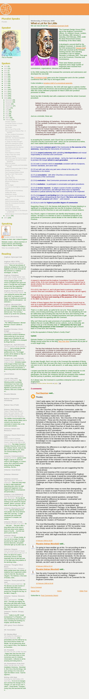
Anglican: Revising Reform (13, 291)
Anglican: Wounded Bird (12, 304)
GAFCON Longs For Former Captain (16, 158)
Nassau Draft (81, 48)
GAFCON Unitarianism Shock (14, 143)
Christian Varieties (10, 121)
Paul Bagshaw (42, 393)
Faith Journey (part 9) (11, 380)
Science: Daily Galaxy (11, 409)
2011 (6, 92)
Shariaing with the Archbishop (14, 190)
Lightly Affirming (10, 177)
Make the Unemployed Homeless (15, 203)
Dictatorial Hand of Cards (12, 170)
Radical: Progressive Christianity (11, 399)
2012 (6, 89)
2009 (6, 96)
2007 (6, 218)
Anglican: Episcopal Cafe (13, 257)
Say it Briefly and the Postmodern (15, 179)
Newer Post (35, 591)
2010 (6, 94)
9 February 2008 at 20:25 (44, 540)
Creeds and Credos (11, 125)
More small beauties (10, 599)
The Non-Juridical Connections (14, 134)
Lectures (7, 151)
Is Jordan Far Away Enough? (13, 141)
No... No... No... (9, 176)
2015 (6, 83)
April (7, 116)
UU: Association (10, 630)
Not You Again (9, 185)
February (9, 120)
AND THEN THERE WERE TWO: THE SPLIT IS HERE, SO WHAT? (15, 278)
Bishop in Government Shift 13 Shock (16, 168)
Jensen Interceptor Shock (12, 208)
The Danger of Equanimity (12, 333)
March (8, 118)
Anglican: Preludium (11, 275)
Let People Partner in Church (13, 123)
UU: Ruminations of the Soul (14, 663)
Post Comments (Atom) (49, 595)
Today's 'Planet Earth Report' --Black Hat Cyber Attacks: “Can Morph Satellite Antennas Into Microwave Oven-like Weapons (14, 414)
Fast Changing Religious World (14, 172)
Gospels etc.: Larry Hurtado (14, 358)
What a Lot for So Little (12, 199)
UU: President (9, 650)
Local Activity (9, 205)
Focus (6, 510)
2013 (6, 87)
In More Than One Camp (12, 154)
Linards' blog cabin (11, 378)
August (8, 108)
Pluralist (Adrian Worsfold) (47, 544)
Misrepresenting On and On (13, 145)
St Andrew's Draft (40, 78)
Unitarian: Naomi (10, 535)
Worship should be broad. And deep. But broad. (13, 497)
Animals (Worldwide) (11, 316)
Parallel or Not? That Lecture (13, 174)
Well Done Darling (10, 156)
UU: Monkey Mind (10, 634)
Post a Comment (36, 587)
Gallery (7, 183)
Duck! (7, 188)
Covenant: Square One (12, 206)
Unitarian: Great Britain (12, 470)
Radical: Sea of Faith (11, 405)
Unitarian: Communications (14, 456)
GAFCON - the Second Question (15, 138)
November (9, 102)
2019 (6, 75)
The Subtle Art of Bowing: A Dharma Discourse (12, 637)
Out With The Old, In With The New (15, 652)
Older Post (83, 591)
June (7, 112)
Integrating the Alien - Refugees (14, 568)
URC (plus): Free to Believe (13, 625)
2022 (6, 68)
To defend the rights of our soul (14, 523)
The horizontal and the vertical (14, 292)
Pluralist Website (10, 394)
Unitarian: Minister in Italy (13, 522)
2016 (6, 81)
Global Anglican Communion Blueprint (16, 214)
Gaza (6, 615)
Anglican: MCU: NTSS (12, 261)
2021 (6, 70)
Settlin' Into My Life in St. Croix (14, 665)
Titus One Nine (63, 341)
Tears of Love (8, 537)
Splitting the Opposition (12, 136)
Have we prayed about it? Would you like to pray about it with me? (14, 552)
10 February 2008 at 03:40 (44, 583)
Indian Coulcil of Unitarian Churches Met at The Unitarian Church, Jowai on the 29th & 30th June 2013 (14, 441)
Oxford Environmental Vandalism (15, 201)
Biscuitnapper (9, 321)
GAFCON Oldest (10, 163)
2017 (6, 79)
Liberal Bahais (9, 374)
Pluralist (4, 22)
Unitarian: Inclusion (11, 479)
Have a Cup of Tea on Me (12, 129)
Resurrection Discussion (12, 139)
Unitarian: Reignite (10, 549)
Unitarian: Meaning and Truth (14, 508)
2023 (6, 66)
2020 (6, 73)
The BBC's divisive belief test (13, 584)
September (9, 106)
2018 (6, 77)
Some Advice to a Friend (12, 152)
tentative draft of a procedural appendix (58, 83)
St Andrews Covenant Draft (58, 26)
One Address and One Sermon (14, 147)
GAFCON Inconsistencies (12, 149)
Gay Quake (8, 127)
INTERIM (7, 306)
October (8, 104)
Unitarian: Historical (11, 474)
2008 (6, 98)
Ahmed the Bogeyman (11, 181)
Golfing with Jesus (10, 192)
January (8, 216)
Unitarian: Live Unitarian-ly (13, 494)
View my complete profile (10, 248)
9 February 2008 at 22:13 (44, 566)
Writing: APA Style (10, 677)
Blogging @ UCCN (10, 458)
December (9, 100)
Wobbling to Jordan (11, 194)
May (7, 114)
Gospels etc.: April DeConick (14, 345)
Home (59, 591)
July (7, 110)
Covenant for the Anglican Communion (16, 187)
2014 (6, 85)
